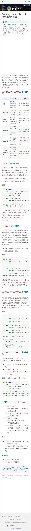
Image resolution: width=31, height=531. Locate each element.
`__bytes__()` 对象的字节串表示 (24, 469)
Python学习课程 (13, 31)
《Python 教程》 (7, 25)
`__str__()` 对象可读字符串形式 (7, 469)
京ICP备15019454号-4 (15, 528)
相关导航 (27, 1)
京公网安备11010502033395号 (16, 526)
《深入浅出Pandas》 (13, 33)
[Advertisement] (15, 57)
